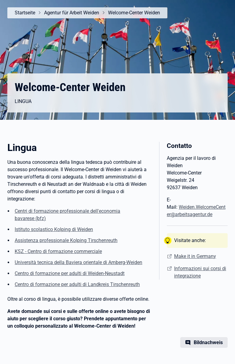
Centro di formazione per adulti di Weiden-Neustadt (70, 273)
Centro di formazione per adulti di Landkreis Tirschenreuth (77, 284)
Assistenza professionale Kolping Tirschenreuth (66, 240)
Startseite (25, 13)
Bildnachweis (208, 342)
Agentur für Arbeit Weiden (71, 13)
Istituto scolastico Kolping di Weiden (54, 229)
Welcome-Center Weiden (134, 13)
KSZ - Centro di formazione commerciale (58, 251)
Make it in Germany (195, 256)
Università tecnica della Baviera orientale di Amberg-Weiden (78, 262)
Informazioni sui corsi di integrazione (200, 272)
